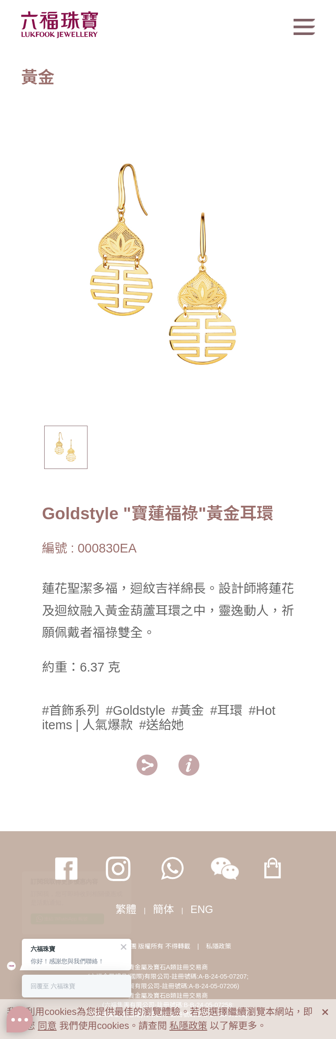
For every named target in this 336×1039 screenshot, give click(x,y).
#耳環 (226, 710)
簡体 (163, 909)
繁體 (126, 909)
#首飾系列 (70, 710)
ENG (201, 909)
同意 (47, 1025)
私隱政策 (218, 946)
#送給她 (161, 725)
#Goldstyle (135, 710)
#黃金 (188, 710)
